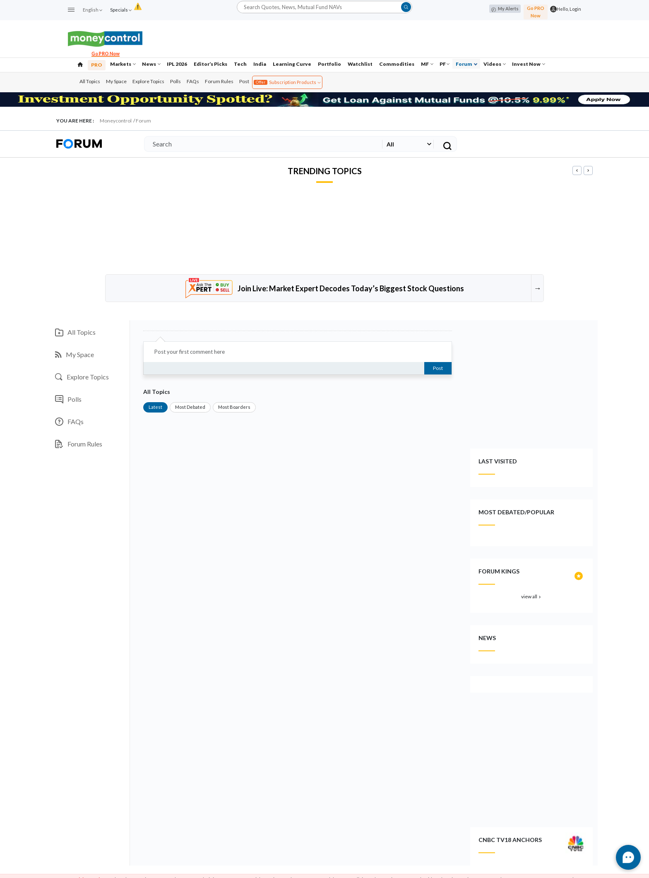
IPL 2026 (177, 64)
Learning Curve (292, 64)
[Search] (261, 144)
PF (444, 64)
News (151, 64)
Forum (466, 64)
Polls (175, 81)
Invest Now (528, 64)
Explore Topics (148, 81)
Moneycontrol (116, 121)
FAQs (193, 81)
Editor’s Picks (210, 64)
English (92, 9)
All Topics (89, 81)
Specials (120, 9)
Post (244, 81)
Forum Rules (219, 81)
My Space (116, 81)
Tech (240, 64)
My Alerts (505, 9)
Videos (494, 64)
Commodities (396, 64)
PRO (96, 65)
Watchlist (360, 64)
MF (427, 64)
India (259, 64)
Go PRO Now (535, 11)
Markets (123, 64)
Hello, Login (569, 9)
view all (531, 596)
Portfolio (329, 64)
